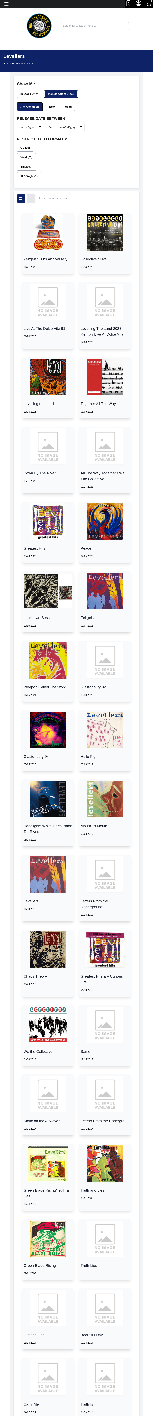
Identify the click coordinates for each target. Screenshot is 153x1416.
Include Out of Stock (61, 93)
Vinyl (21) (26, 157)
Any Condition (29, 106)
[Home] (39, 25)
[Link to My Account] (139, 4)
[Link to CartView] (149, 3)
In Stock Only (29, 93)
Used (68, 106)
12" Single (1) (29, 176)
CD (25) (25, 147)
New (52, 106)
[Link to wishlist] (128, 4)
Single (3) (26, 166)
